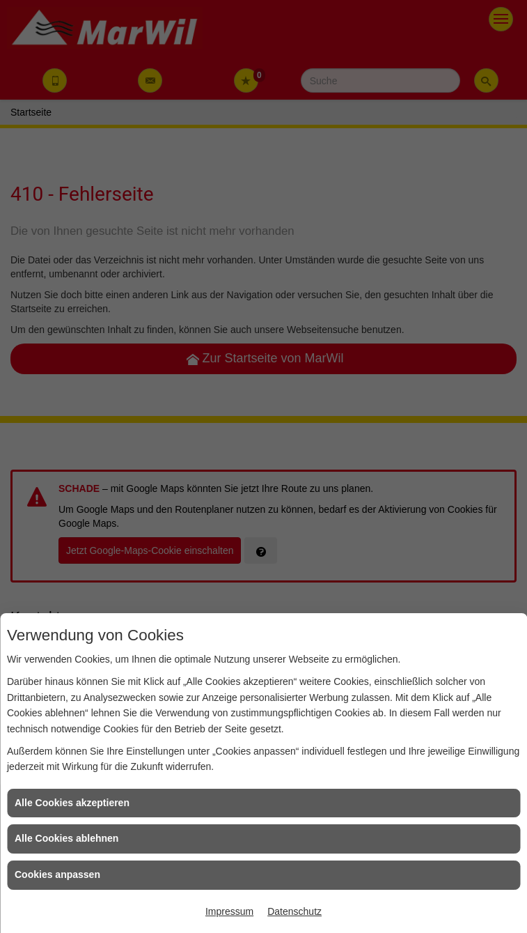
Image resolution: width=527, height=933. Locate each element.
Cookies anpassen (57, 874)
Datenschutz (294, 911)
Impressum (229, 911)
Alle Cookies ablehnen (66, 838)
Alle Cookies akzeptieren (72, 802)
